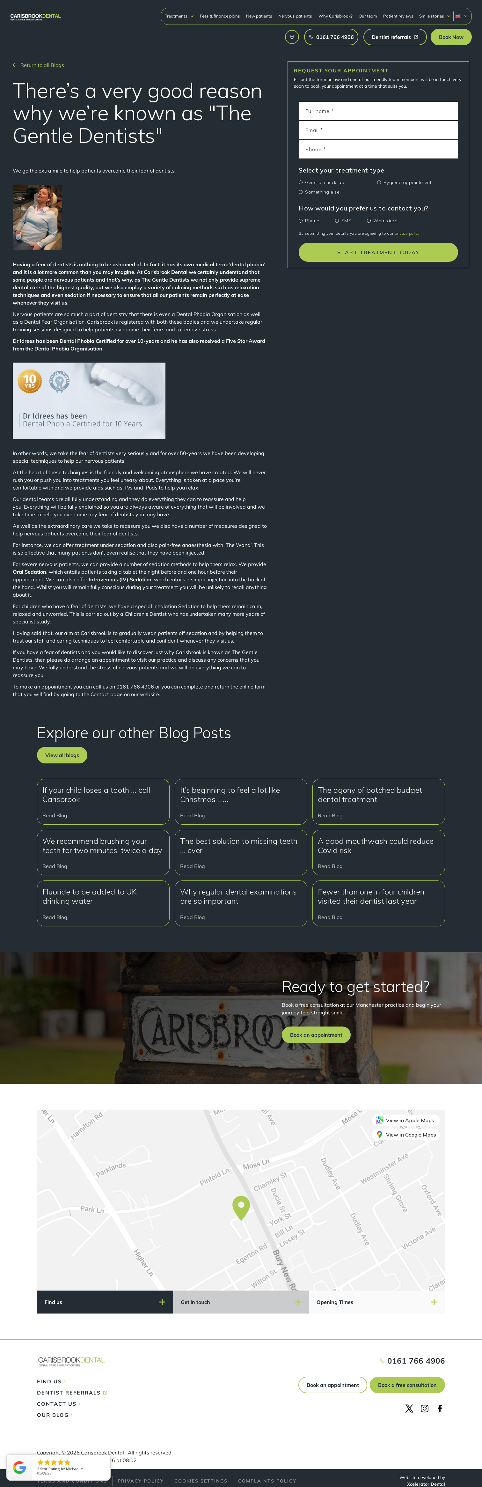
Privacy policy (141, 1481)
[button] (179, 16)
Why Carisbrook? (335, 15)
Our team (368, 15)
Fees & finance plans (220, 15)
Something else (322, 192)
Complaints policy (267, 1481)
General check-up (324, 182)
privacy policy (407, 233)
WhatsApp (385, 220)
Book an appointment (333, 1385)
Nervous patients (295, 15)
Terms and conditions (72, 1481)
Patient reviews (398, 15)
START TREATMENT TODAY (378, 252)
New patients (259, 15)
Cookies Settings (201, 1481)
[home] (35, 14)
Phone (312, 220)
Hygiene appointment (407, 182)
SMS (346, 220)
